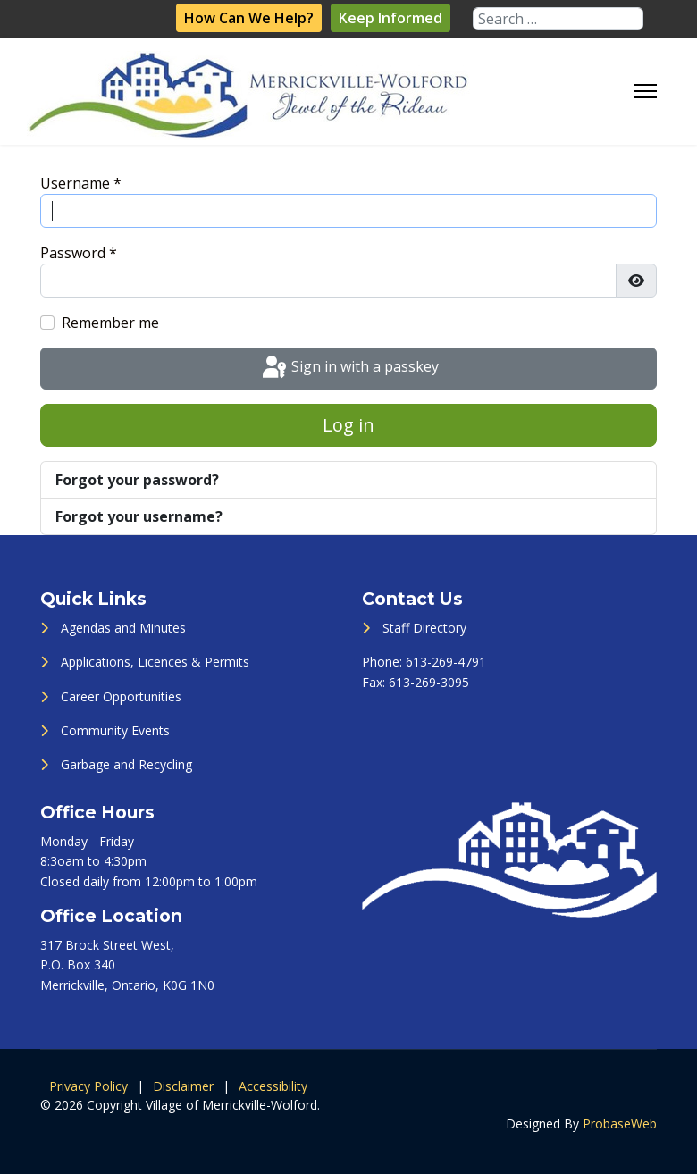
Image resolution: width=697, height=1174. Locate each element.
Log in (348, 425)
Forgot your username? (139, 516)
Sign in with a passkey (349, 368)
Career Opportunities (121, 696)
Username (81, 183)
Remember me (110, 322)
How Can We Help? (249, 18)
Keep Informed (390, 18)
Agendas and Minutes (123, 627)
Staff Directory (424, 627)
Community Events (115, 730)
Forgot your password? (137, 480)
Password (78, 253)
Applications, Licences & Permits (155, 661)
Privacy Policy (88, 1086)
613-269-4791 (446, 661)
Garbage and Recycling (126, 764)
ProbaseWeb (620, 1123)
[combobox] (558, 18)
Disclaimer (183, 1086)
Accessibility (273, 1086)
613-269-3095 (429, 682)
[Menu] (645, 91)
